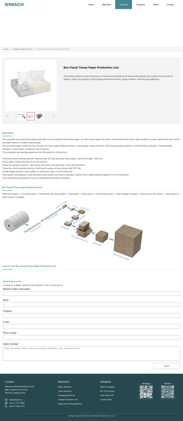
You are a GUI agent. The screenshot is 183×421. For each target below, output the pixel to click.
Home (5, 49)
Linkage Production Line (22, 49)
